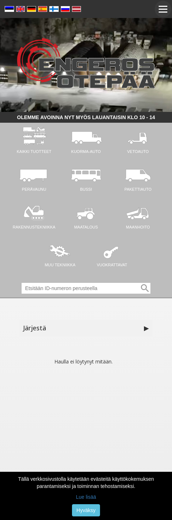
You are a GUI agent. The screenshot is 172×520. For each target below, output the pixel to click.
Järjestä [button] (86, 328)
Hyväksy (86, 510)
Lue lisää (86, 497)
